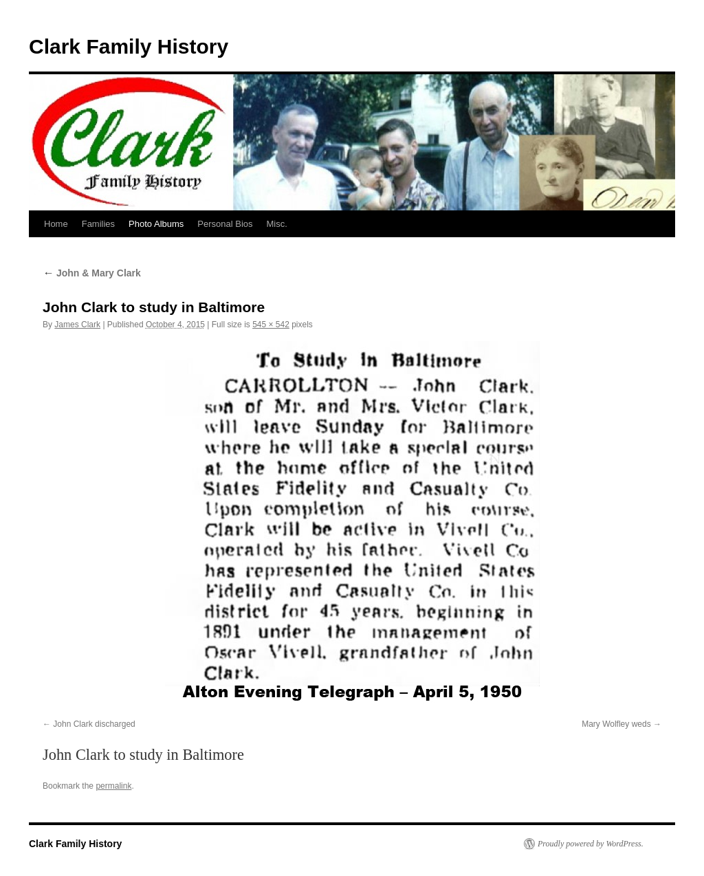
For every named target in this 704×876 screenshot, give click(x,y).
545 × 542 (270, 324)
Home (56, 224)
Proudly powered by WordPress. (591, 843)
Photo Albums (156, 224)
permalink (113, 786)
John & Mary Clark (92, 272)
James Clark (77, 324)
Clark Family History (128, 46)
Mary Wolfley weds (616, 724)
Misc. (277, 224)
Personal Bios (224, 224)
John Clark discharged (94, 724)
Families (98, 224)
